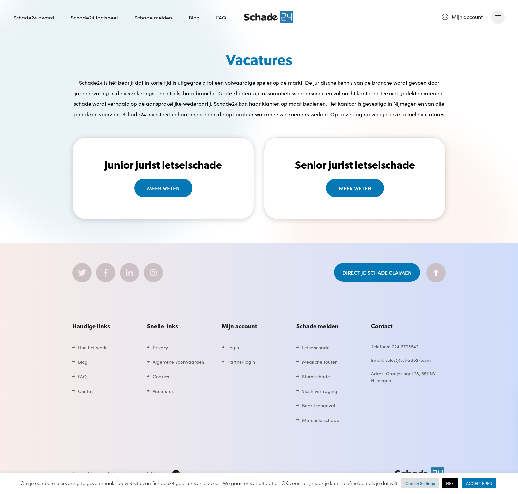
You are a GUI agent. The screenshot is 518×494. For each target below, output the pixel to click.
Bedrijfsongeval (318, 405)
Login (233, 347)
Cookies (161, 376)
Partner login (241, 362)
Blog (194, 17)
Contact (86, 391)
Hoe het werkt (93, 347)
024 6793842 (405, 346)
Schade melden (153, 17)
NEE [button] (450, 483)
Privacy (160, 347)
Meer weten (163, 188)
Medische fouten (320, 362)
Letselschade (316, 347)
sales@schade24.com (408, 360)
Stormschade (316, 376)
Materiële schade (320, 420)
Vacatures (163, 391)
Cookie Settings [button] (420, 483)
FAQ (221, 17)
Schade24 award (33, 17)
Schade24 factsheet (94, 17)
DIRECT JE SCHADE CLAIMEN (377, 272)
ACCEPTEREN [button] (479, 483)
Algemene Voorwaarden (178, 362)
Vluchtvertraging (319, 391)
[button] (462, 16)
